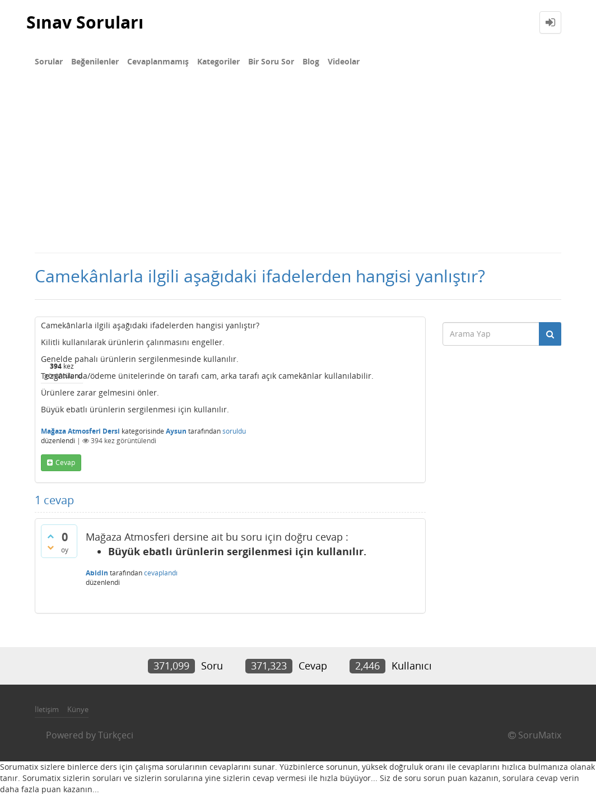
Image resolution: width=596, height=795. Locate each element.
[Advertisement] (298, 168)
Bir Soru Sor (271, 61)
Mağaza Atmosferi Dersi (80, 431)
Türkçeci (115, 735)
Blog (310, 61)
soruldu (234, 431)
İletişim (47, 709)
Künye (78, 709)
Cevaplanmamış (158, 61)
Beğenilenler (95, 61)
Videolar (344, 61)
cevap (65, 462)
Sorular (49, 61)
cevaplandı (161, 573)
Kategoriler (218, 61)
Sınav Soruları (84, 22)
